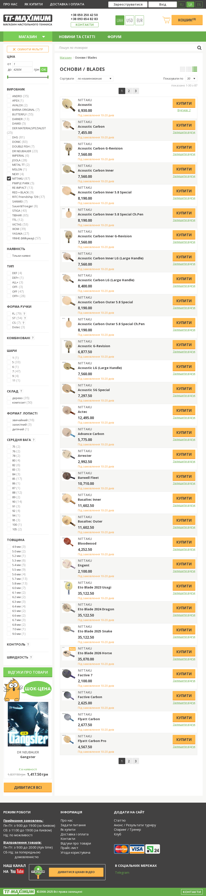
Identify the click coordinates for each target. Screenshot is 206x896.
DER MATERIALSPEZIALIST (29, 128)
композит (19, 402)
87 (13, 488)
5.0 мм (16, 551)
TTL (14, 220)
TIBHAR (17, 215)
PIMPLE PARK (20, 183)
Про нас (10, 4)
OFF (14, 291)
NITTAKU (17, 178)
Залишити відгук (184, 132)
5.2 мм (16, 556)
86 (13, 483)
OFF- (15, 287)
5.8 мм (16, 583)
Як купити (33, 4)
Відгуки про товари (28, 672)
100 (14, 525)
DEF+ (15, 278)
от (9, 64)
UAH (120, 20)
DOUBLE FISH (21, 146)
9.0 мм (16, 634)
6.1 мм (16, 592)
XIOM (15, 229)
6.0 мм (16, 588)
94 (13, 515)
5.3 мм (16, 560)
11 (13, 380)
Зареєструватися (128, 4)
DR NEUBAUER (21, 151)
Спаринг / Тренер (127, 829)
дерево (17, 398)
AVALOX (17, 105)
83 (13, 469)
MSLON (17, 169)
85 (13, 479)
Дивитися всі (28, 787)
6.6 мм (16, 615)
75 (13, 447)
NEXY (15, 174)
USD (130, 20)
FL (13, 314)
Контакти (85, 25)
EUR (140, 20)
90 (13, 502)
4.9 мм (16, 547)
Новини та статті (77, 36)
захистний (19, 424)
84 (13, 474)
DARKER (17, 119)
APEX (16, 100)
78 (13, 456)
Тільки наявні (21, 256)
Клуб (117, 834)
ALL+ (15, 282)
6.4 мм (16, 606)
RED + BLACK (20, 192)
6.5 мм (16, 611)
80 (13, 460)
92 (13, 511)
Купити (184, 103)
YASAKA (17, 234)
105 (14, 529)
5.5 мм (16, 570)
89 (13, 497)
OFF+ (15, 296)
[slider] (7, 77)
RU (182, 4)
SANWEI (17, 201)
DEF (14, 273)
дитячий (18, 429)
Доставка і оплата (67, 4)
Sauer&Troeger (22, 206)
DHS (15, 137)
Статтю (120, 820)
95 (13, 520)
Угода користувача (75, 852)
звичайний (20, 420)
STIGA (16, 211)
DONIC (16, 142)
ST (14, 318)
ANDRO (17, 96)
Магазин (66, 57)
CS (14, 323)
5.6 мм (16, 574)
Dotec (16, 327)
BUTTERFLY (19, 114)
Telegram (119, 872)
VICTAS (17, 224)
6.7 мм (16, 620)
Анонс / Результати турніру (135, 825)
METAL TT (18, 165)
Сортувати (67, 78)
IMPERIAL (18, 156)
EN (199, 4)
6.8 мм (16, 625)
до (10, 69)
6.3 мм (16, 602)
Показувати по (173, 78)
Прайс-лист (69, 848)
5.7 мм (16, 579)
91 (13, 506)
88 (13, 492)
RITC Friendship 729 (25, 197)
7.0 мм (16, 629)
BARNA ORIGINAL (23, 110)
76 (13, 451)
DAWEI (16, 123)
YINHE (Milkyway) (23, 238)
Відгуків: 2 (184, 110)
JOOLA (16, 160)
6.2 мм (16, 597)
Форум (114, 36)
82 (13, 465)
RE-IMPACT (19, 188)
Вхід (162, 4)
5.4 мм (16, 565)
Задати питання (73, 825)
